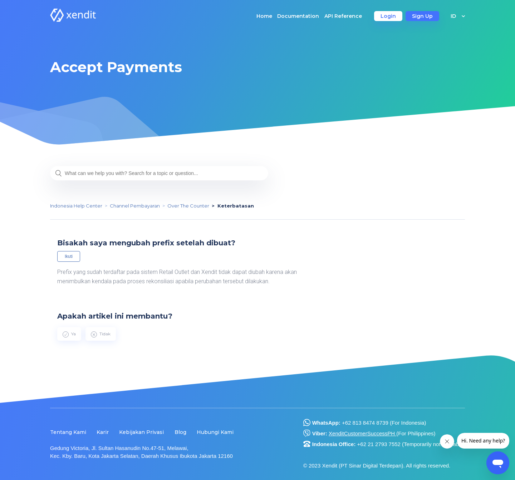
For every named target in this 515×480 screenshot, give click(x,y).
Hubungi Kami (215, 432)
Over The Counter (188, 206)
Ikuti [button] (69, 256)
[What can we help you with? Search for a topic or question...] (159, 173)
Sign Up (422, 16)
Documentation (298, 16)
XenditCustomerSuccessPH (362, 433)
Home (264, 16)
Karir (103, 432)
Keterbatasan (235, 206)
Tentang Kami (68, 432)
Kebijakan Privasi (141, 432)
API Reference (343, 16)
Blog (180, 432)
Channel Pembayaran (135, 206)
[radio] (69, 334)
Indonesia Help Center (76, 206)
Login (388, 16)
